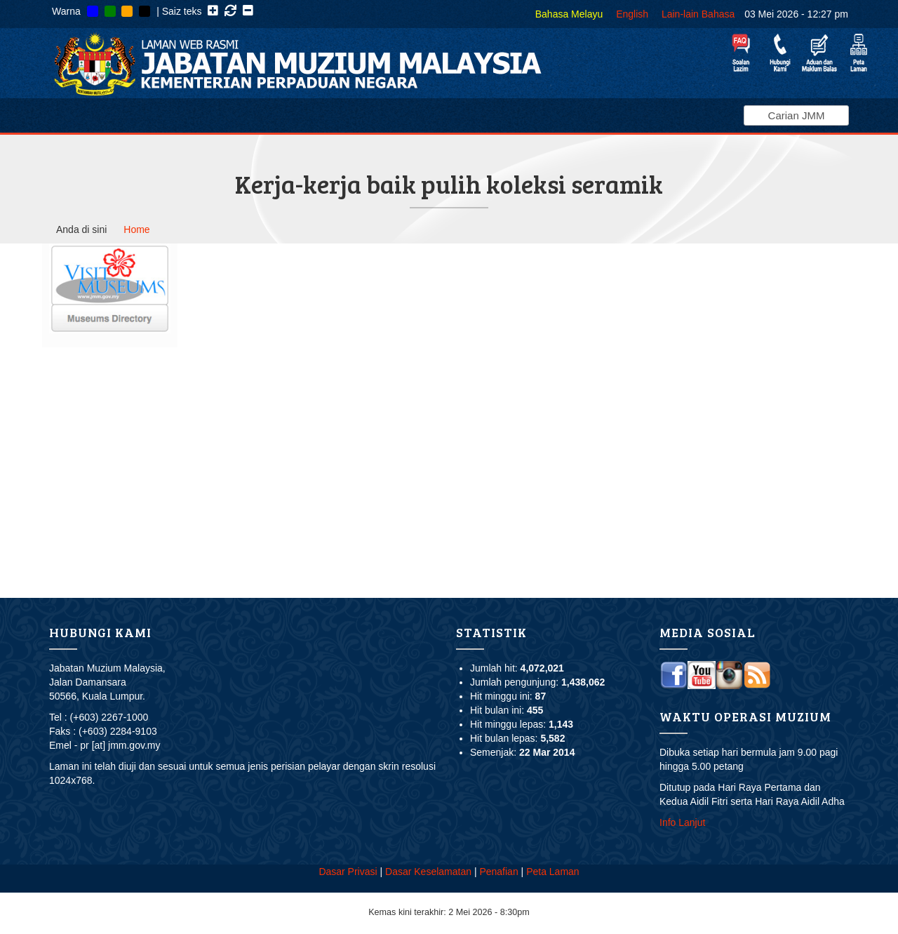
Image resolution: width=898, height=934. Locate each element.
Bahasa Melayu (569, 14)
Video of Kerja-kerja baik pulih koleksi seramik (409, 411)
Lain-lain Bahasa (698, 14)
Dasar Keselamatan (428, 871)
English (632, 14)
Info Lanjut (682, 822)
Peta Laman (552, 871)
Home (136, 229)
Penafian (498, 871)
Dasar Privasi (348, 871)
